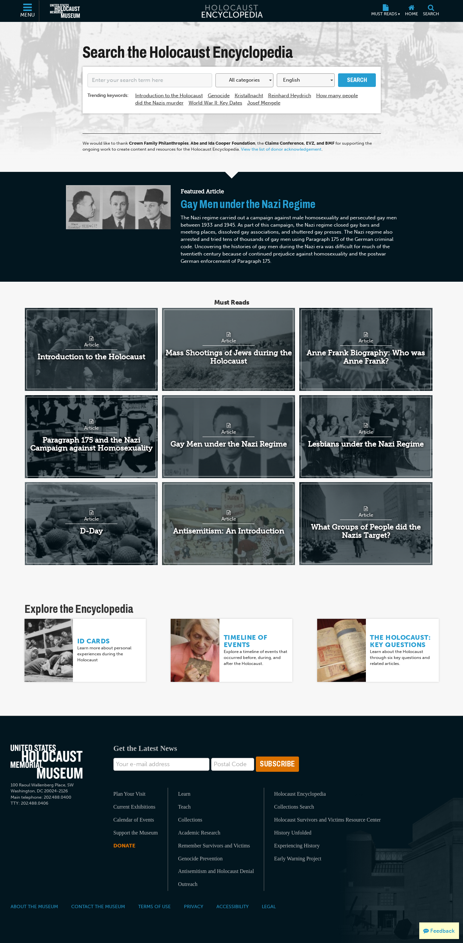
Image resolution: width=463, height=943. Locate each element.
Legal (269, 906)
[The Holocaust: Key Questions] (341, 650)
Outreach (188, 884)
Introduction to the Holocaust (169, 96)
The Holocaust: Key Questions (400, 641)
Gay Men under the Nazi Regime (248, 204)
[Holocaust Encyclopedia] (231, 11)
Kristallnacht (249, 96)
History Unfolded (292, 832)
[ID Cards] (49, 650)
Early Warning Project (297, 858)
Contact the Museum (98, 906)
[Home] (412, 11)
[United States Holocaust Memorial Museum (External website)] (65, 11)
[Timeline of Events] (195, 650)
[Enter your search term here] (149, 80)
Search (357, 80)
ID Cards (93, 641)
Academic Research (199, 832)
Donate (124, 845)
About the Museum (34, 906)
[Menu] (27, 11)
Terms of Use (154, 906)
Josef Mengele (263, 103)
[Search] (431, 11)
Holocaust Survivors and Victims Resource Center (327, 820)
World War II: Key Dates (215, 103)
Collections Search (294, 807)
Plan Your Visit (129, 794)
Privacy (193, 906)
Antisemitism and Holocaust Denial (216, 871)
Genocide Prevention (200, 858)
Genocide (219, 96)
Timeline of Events (245, 641)
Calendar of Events (133, 820)
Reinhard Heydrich (289, 96)
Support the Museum (135, 832)
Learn (184, 794)
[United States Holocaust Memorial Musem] (47, 762)
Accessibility (232, 906)
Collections (190, 820)
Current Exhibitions (134, 807)
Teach (184, 807)
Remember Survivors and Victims (214, 845)
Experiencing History (296, 845)
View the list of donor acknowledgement (281, 149)
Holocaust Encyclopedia (300, 794)
